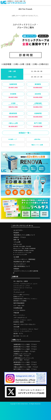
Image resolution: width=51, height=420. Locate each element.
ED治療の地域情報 (18, 250)
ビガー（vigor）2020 (18, 305)
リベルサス (16, 320)
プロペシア (16, 329)
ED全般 (27, 248)
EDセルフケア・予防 (18, 248)
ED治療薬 (26, 250)
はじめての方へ (18, 230)
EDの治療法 (22, 246)
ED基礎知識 (32, 248)
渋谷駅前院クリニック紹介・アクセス (25, 349)
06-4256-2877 (13, 126)
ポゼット (15, 315)
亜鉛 (14, 336)
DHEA (17, 336)
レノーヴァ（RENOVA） (19, 310)
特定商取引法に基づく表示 (22, 261)
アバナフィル (28, 287)
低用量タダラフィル (18, 296)
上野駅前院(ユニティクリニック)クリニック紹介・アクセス (23, 359)
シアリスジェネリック (18, 287)
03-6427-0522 (13, 97)
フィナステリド (24, 329)
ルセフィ (29, 320)
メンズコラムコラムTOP (20, 254)
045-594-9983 (13, 116)
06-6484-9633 (37, 116)
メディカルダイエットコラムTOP (22, 252)
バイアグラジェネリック (26, 283)
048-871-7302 (13, 107)
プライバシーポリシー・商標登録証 (24, 259)
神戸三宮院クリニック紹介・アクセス (25, 369)
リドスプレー (21, 315)
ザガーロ (30, 329)
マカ (21, 336)
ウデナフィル (16, 289)
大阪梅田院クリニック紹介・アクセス (25, 364)
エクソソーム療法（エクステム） (21, 294)
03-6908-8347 (37, 87)
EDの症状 (28, 246)
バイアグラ (16, 283)
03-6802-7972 (37, 107)
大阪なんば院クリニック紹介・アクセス (26, 367)
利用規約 (16, 268)
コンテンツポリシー (20, 264)
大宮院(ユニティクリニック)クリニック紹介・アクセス (22, 354)
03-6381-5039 (37, 97)
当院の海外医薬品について (22, 266)
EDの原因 (15, 246)
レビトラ (35, 283)
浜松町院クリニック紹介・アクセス (24, 351)
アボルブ (36, 329)
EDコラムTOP (17, 244)
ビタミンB (25, 336)
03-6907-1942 (13, 87)
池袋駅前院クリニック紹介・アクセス (25, 344)
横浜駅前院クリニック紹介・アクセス (25, 362)
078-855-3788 (37, 126)
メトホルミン (34, 298)
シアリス (27, 285)
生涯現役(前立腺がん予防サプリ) (21, 298)
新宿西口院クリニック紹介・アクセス (25, 346)
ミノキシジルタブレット (26, 331)
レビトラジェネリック (18, 285)
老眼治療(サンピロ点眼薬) (19, 300)
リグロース (16, 331)
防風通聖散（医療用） (18, 322)
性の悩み (31, 250)
